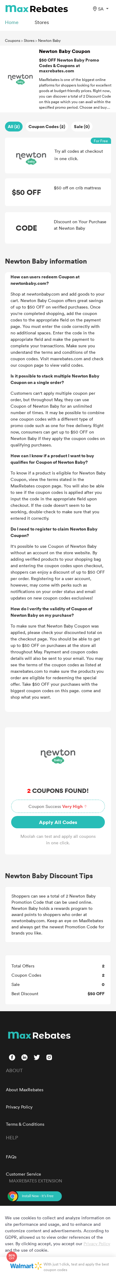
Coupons (12, 40)
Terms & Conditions (25, 1124)
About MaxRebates (24, 1089)
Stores (29, 40)
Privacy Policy (19, 1107)
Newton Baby (49, 40)
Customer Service (23, 1174)
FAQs (11, 1157)
